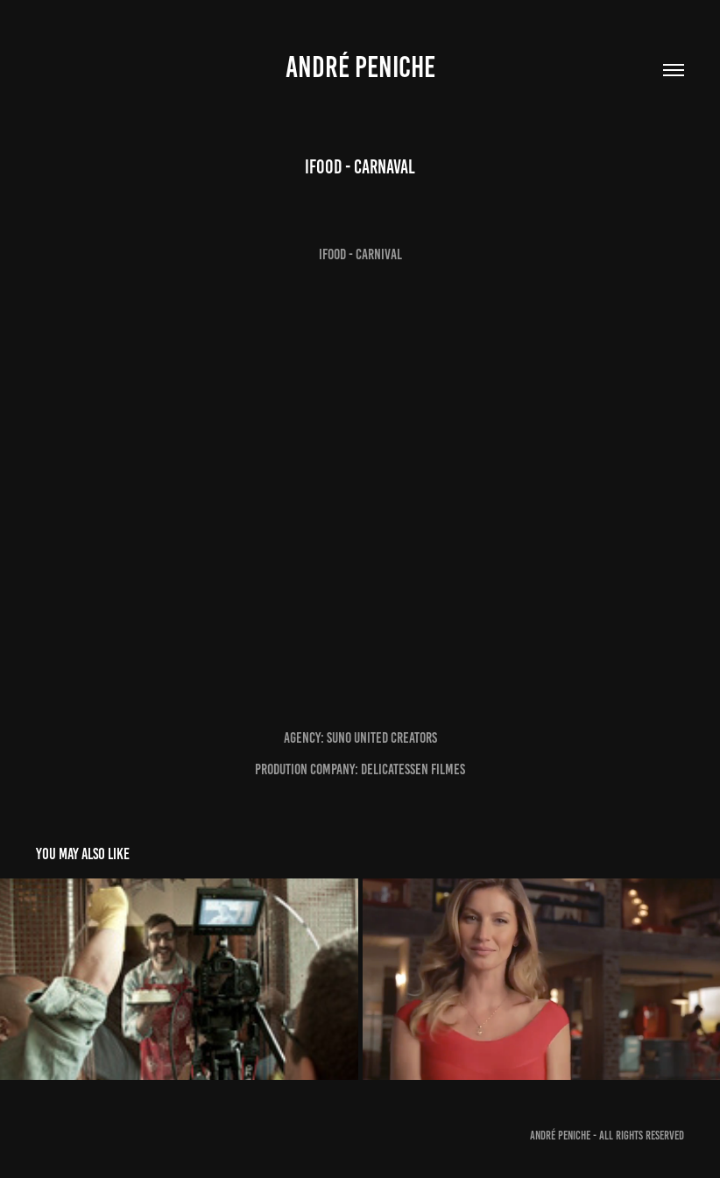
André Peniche (360, 67)
